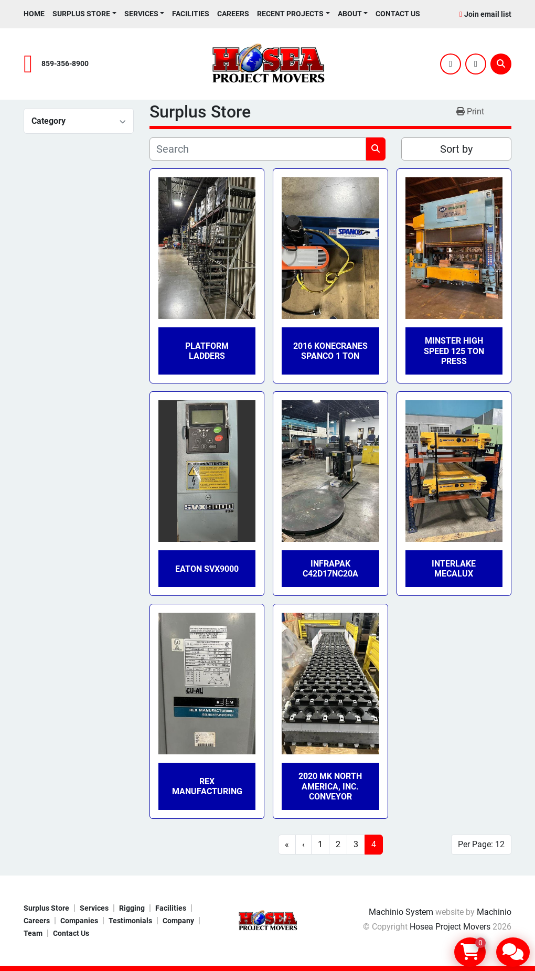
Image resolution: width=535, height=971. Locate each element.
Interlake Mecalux (454, 569)
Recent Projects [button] (290, 13)
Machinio (494, 912)
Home (34, 13)
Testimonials (130, 920)
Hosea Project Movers (450, 927)
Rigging (132, 908)
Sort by (456, 149)
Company (178, 920)
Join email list (487, 14)
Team (33, 933)
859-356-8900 (65, 63)
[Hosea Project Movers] (267, 920)
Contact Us (398, 13)
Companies (79, 920)
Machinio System (401, 912)
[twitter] (450, 64)
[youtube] (475, 64)
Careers (233, 13)
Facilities (190, 13)
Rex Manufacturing (207, 786)
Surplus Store (81, 13)
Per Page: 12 (481, 844)
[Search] (500, 64)
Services (141, 13)
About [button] (350, 13)
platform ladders (207, 351)
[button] (84, 13)
